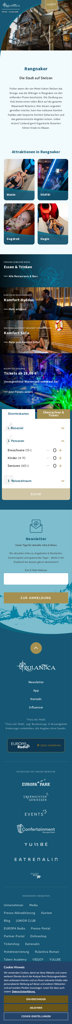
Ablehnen (36, 1007)
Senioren (14, 466)
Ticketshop (11, 944)
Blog (7, 920)
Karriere (46, 913)
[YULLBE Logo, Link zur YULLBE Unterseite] (36, 844)
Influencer (36, 707)
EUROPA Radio (14, 928)
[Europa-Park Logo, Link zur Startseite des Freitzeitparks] (36, 784)
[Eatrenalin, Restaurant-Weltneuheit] (36, 859)
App (36, 690)
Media (33, 905)
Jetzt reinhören (49, 745)
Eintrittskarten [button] (18, 414)
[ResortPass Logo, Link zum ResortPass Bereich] (36, 874)
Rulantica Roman (47, 952)
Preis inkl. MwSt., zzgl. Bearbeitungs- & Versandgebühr (36, 724)
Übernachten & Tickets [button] (53, 413)
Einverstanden (36, 999)
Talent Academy (15, 959)
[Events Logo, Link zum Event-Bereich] (36, 814)
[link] (36, 648)
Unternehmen (13, 905)
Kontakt (36, 699)
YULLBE (55, 959)
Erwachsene (16, 450)
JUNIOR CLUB (26, 920)
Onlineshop (38, 936)
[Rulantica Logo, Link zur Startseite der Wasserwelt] (11, 4)
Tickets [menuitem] (51, 4)
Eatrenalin (32, 944)
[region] (36, 993)
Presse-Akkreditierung (19, 913)
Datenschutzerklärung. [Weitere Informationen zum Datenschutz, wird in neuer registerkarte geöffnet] (24, 991)
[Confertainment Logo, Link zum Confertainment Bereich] (36, 829)
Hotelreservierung (16, 952)
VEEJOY (38, 959)
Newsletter (36, 682)
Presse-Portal (40, 928)
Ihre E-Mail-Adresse (36, 570)
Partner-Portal (14, 936)
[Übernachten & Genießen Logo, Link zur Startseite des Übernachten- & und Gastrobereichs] (36, 799)
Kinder (12, 458)
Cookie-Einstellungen (36, 1016)
